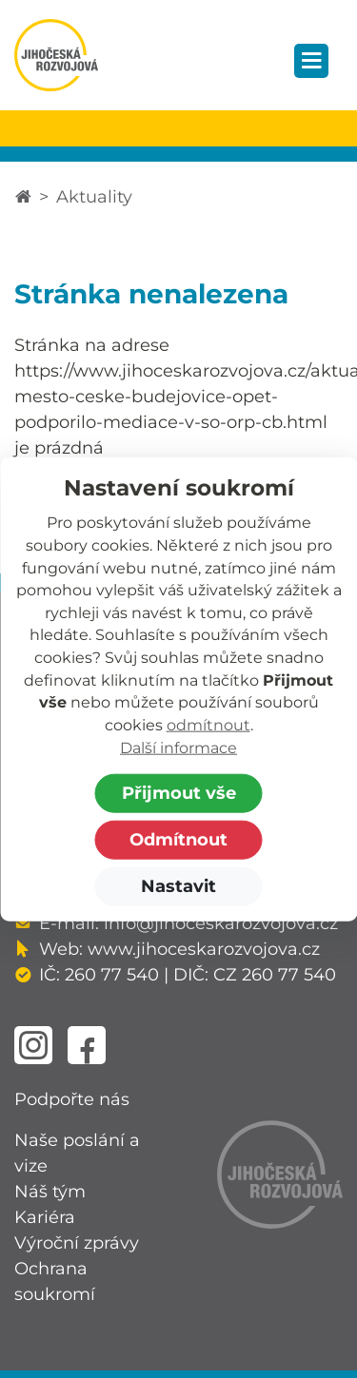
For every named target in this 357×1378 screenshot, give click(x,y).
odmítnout (208, 725)
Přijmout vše (179, 793)
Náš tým (50, 1191)
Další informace (178, 747)
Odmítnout (178, 839)
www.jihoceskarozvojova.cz (204, 949)
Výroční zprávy (76, 1242)
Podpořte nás (71, 1099)
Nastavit (178, 886)
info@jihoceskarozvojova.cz (221, 923)
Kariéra (44, 1217)
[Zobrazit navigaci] (311, 61)
